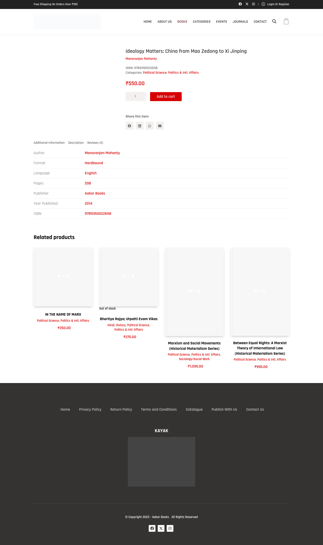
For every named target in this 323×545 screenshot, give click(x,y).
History (121, 325)
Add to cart (166, 96)
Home (65, 409)
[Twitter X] (161, 528)
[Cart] (286, 22)
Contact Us (255, 409)
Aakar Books (95, 193)
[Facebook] (129, 126)
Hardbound (94, 163)
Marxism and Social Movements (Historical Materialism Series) (194, 346)
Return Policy (121, 409)
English (91, 173)
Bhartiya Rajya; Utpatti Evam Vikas (128, 318)
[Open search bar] (274, 21)
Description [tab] (76, 143)
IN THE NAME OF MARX (63, 314)
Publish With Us (224, 409)
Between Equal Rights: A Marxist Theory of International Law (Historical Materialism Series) (260, 348)
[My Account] (275, 4)
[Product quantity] (136, 96)
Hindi (110, 325)
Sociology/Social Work (194, 359)
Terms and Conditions (159, 409)
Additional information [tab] (49, 143)
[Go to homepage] (67, 22)
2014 (88, 203)
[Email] (160, 126)
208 (88, 183)
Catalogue (194, 409)
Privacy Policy (90, 409)
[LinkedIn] (140, 126)
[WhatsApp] (150, 126)
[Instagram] (170, 528)
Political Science (155, 72)
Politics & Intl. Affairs (183, 72)
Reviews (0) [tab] (95, 143)
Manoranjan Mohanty (102, 152)
